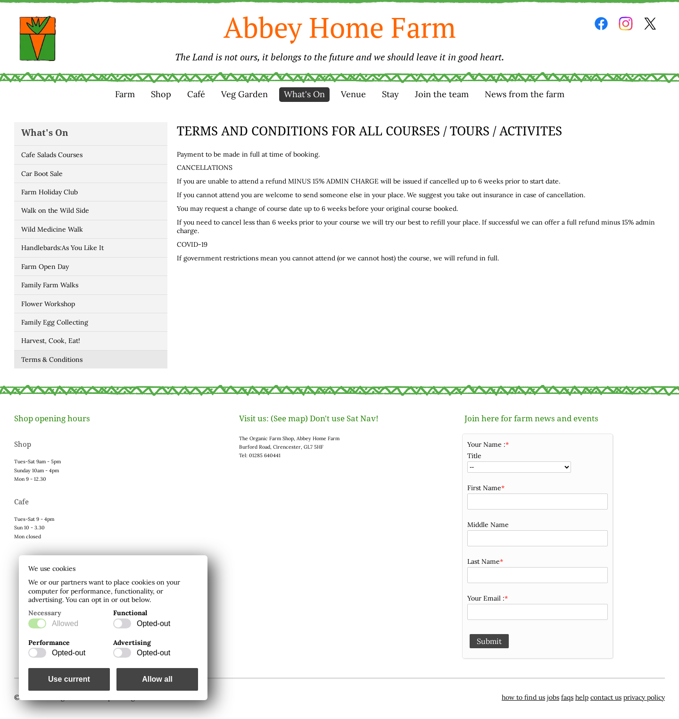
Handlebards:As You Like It (62, 247)
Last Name (483, 561)
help (581, 697)
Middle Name (488, 524)
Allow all (157, 679)
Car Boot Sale (42, 173)
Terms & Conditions (52, 359)
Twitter (650, 23)
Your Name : (486, 444)
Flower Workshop (48, 304)
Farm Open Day (45, 266)
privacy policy (644, 697)
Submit (489, 641)
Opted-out (153, 623)
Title (474, 455)
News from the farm (524, 94)
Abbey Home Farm (339, 35)
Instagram (626, 23)
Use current (69, 679)
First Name (484, 488)
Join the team (442, 94)
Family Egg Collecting (54, 322)
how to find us (523, 697)
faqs (567, 697)
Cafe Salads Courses (52, 154)
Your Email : (486, 598)
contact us (605, 697)
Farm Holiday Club (49, 192)
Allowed (65, 623)
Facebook (601, 23)
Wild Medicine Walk (52, 229)
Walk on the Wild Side (55, 210)
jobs (553, 697)
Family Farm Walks (49, 285)
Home (38, 39)
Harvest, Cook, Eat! (50, 340)
